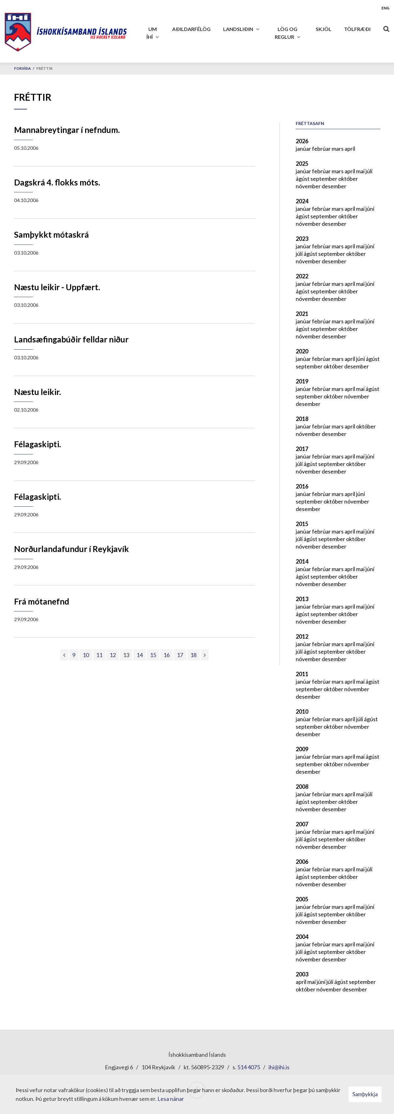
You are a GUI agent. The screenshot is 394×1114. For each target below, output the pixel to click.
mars (338, 148)
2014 (302, 561)
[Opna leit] (386, 27)
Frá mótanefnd (41, 601)
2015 (302, 523)
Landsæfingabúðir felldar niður (71, 339)
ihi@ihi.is (279, 1067)
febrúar (322, 148)
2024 (302, 201)
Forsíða (22, 68)
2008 (302, 786)
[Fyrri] (64, 655)
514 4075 (248, 1067)
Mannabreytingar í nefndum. (67, 130)
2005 (302, 899)
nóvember (309, 186)
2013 (302, 598)
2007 (302, 824)
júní (370, 208)
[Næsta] (205, 655)
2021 (302, 313)
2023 (302, 238)
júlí (369, 171)
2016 (302, 486)
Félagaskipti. (37, 444)
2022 (302, 276)
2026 (302, 141)
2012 (302, 636)
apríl (350, 148)
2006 (302, 861)
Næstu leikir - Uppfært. (57, 287)
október (348, 178)
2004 (302, 936)
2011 (302, 674)
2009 (302, 749)
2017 (302, 448)
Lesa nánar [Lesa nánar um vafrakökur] (170, 1098)
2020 (302, 351)
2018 (302, 418)
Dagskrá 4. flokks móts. (57, 182)
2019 (302, 381)
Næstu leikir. (37, 392)
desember (334, 186)
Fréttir (44, 68)
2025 (302, 163)
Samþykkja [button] (365, 1094)
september (324, 178)
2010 (302, 711)
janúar (304, 148)
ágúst (303, 178)
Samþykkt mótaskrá (51, 235)
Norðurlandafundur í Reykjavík (71, 549)
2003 (302, 974)
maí (361, 171)
